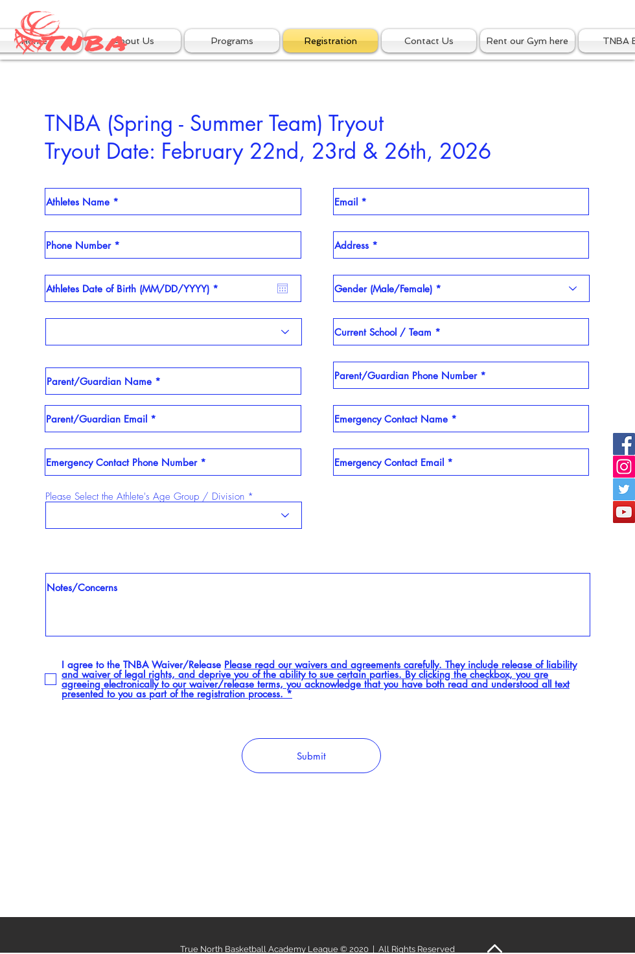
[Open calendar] (282, 288)
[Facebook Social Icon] (624, 444)
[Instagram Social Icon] (624, 467)
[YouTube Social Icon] (624, 512)
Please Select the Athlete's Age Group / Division (144, 497)
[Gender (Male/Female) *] (461, 288)
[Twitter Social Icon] (624, 489)
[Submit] (311, 755)
